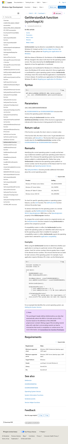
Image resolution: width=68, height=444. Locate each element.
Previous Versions (16, 436)
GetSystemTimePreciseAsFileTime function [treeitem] (12, 121)
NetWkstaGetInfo (41, 211)
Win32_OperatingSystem (32, 213)
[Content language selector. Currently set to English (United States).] (10, 431)
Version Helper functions (50, 49)
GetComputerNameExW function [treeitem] (10, 44)
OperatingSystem (56, 213)
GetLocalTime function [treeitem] (10, 57)
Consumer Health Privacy (51, 436)
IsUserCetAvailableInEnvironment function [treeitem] (12, 168)
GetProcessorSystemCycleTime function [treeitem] (12, 78)
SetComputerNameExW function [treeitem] (10, 183)
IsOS (36, 203)
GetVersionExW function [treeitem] (10, 145)
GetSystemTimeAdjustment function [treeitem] (11, 106)
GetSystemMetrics (33, 170)
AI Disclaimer (5, 436)
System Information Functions (34, 395)
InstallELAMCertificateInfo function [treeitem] (11, 163)
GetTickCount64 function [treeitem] (10, 137)
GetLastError (39, 138)
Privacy (39, 436)
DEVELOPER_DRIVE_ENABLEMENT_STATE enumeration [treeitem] (12, 29)
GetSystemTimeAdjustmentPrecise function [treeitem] (12, 111)
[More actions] (64, 13)
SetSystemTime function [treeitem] (10, 192)
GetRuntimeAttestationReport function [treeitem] (12, 86)
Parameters (29, 35)
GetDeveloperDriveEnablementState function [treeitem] (12, 49)
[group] (45, 282)
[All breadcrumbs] (26, 13)
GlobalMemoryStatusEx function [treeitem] (10, 158)
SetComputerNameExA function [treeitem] (10, 178)
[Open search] (59, 2)
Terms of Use (5, 438)
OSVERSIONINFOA (33, 111)
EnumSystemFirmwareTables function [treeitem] (11, 34)
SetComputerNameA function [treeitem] (12, 174)
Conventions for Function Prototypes (52, 330)
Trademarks (14, 438)
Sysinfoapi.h (41, 13)
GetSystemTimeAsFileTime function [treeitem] (11, 116)
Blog (24, 436)
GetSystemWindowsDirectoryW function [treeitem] (11, 131)
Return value (29, 37)
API (35, 13)
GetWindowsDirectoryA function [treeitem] (10, 149)
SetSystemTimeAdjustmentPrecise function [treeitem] (12, 201)
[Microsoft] (3, 2)
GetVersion (28, 380)
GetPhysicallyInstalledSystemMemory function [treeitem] (12, 73)
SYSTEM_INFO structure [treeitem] (10, 204)
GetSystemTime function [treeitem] (10, 102)
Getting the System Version (33, 307)
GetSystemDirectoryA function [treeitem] (12, 89)
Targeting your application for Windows (50, 79)
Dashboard (62, 7)
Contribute (32, 436)
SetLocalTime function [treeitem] (10, 189)
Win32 (31, 13)
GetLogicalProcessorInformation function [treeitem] (12, 61)
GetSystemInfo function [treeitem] (10, 100)
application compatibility (48, 236)
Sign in (64, 2)
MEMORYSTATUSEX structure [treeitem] (12, 172)
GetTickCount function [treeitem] (10, 134)
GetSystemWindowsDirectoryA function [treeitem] (12, 126)
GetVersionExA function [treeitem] (10, 142)
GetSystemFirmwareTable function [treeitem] (10, 96)
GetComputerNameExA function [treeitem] (10, 39)
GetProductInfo (51, 203)
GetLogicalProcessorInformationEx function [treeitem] (12, 66)
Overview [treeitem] (6, 20)
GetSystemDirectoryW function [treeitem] (12, 92)
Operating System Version (43, 166)
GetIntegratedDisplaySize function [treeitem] (10, 53)
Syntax (28, 33)
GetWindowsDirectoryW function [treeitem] (10, 153)
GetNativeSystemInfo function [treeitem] (12, 69)
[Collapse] (18, 13)
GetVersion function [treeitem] (9, 139)
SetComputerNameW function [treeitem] (12, 187)
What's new (53, 7)
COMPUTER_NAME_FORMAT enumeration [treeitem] (11, 24)
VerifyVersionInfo (32, 221)
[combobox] (11, 17)
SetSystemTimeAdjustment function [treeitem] (11, 196)
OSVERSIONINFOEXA (47, 111)
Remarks (28, 40)
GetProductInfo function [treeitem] (10, 82)
